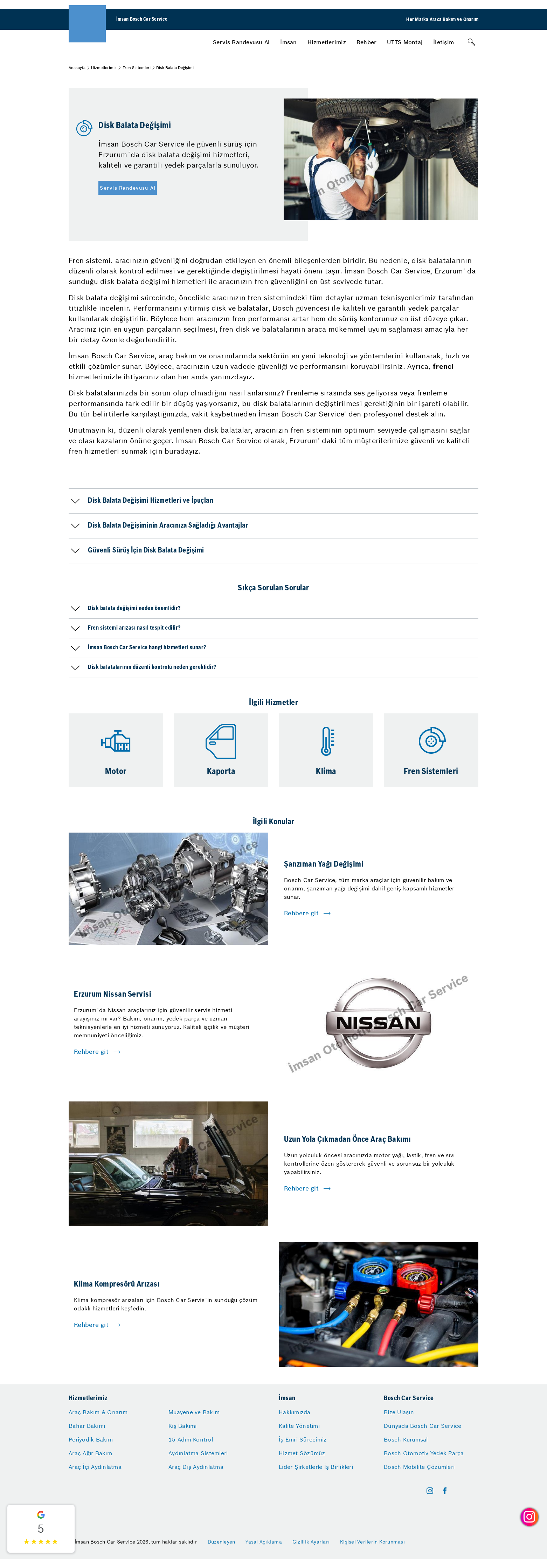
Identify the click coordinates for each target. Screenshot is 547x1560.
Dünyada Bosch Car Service (422, 1425)
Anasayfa (77, 67)
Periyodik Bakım (91, 1439)
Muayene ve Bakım (194, 1412)
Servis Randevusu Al (241, 42)
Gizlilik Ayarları (311, 1542)
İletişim (443, 42)
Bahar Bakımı (87, 1425)
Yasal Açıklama (263, 1542)
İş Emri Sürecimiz (302, 1439)
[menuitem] (241, 42)
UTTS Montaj (405, 42)
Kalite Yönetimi (299, 1425)
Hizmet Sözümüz (302, 1453)
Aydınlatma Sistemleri (198, 1453)
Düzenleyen (221, 1542)
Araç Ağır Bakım (90, 1453)
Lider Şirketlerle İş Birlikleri (316, 1466)
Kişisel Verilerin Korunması (372, 1542)
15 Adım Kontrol (190, 1439)
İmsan (288, 42)
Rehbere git (301, 913)
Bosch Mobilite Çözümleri (419, 1466)
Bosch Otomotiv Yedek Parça (424, 1453)
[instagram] (430, 1491)
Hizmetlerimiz (326, 42)
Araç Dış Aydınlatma (195, 1466)
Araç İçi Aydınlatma (95, 1466)
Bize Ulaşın (399, 1412)
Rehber (366, 42)
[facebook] (445, 1491)
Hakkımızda (295, 1412)
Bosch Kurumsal (406, 1439)
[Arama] (471, 42)
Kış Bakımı (182, 1425)
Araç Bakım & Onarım (98, 1412)
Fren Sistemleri (137, 67)
